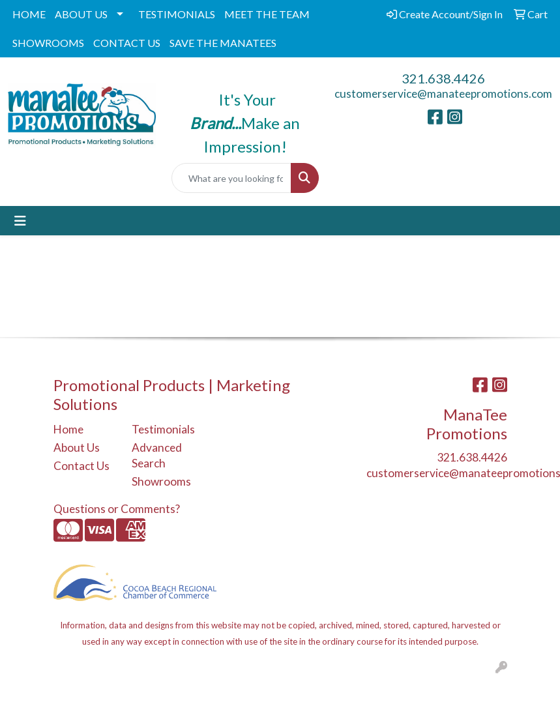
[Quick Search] (231, 178)
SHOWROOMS (48, 43)
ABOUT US (81, 14)
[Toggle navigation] (20, 220)
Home (68, 429)
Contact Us (81, 466)
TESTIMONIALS (176, 14)
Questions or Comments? (116, 509)
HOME (29, 14)
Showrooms (161, 481)
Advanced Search (157, 455)
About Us (76, 447)
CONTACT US (126, 43)
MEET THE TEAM (267, 14)
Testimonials (163, 429)
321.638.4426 (443, 78)
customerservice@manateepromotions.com (443, 93)
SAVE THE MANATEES (222, 43)
